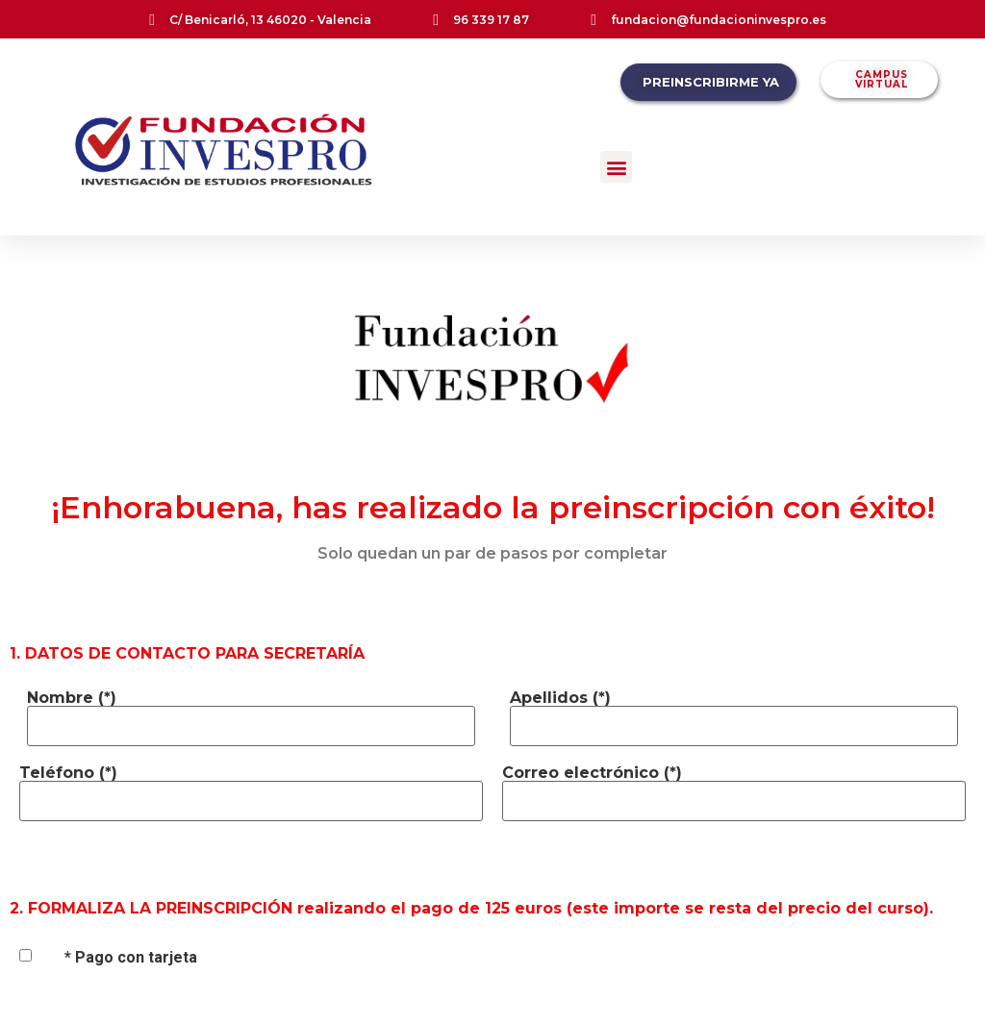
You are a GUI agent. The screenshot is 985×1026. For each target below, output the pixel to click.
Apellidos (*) (560, 698)
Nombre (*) (71, 698)
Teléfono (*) (68, 773)
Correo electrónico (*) (592, 773)
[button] (616, 167)
